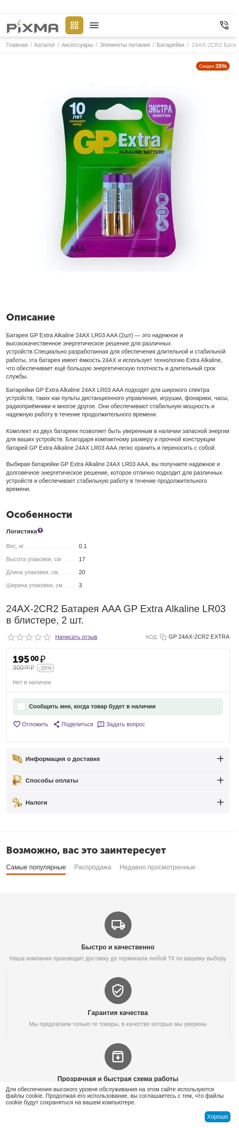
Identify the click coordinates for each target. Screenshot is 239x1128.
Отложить (30, 724)
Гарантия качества (118, 1012)
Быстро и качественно (117, 947)
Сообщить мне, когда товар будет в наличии (86, 706)
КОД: (152, 637)
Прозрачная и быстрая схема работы (118, 1078)
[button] (72, 724)
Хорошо (217, 1116)
